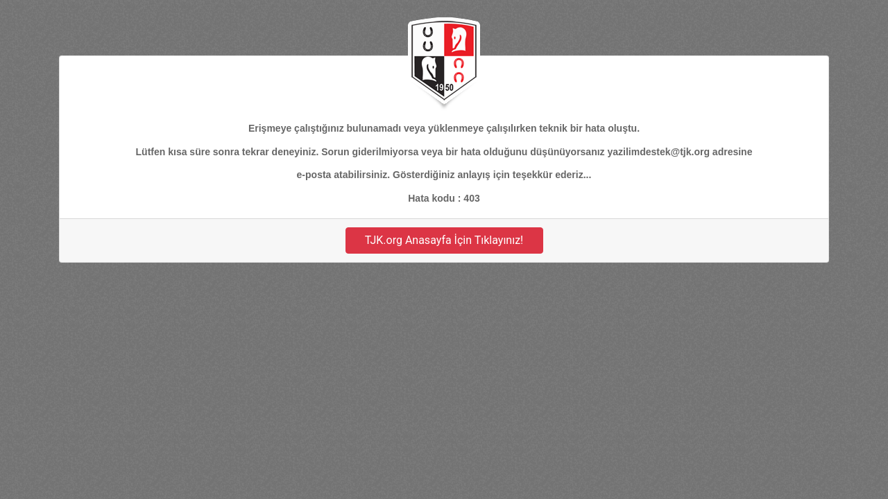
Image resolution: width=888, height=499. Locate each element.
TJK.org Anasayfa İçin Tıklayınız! (444, 240)
